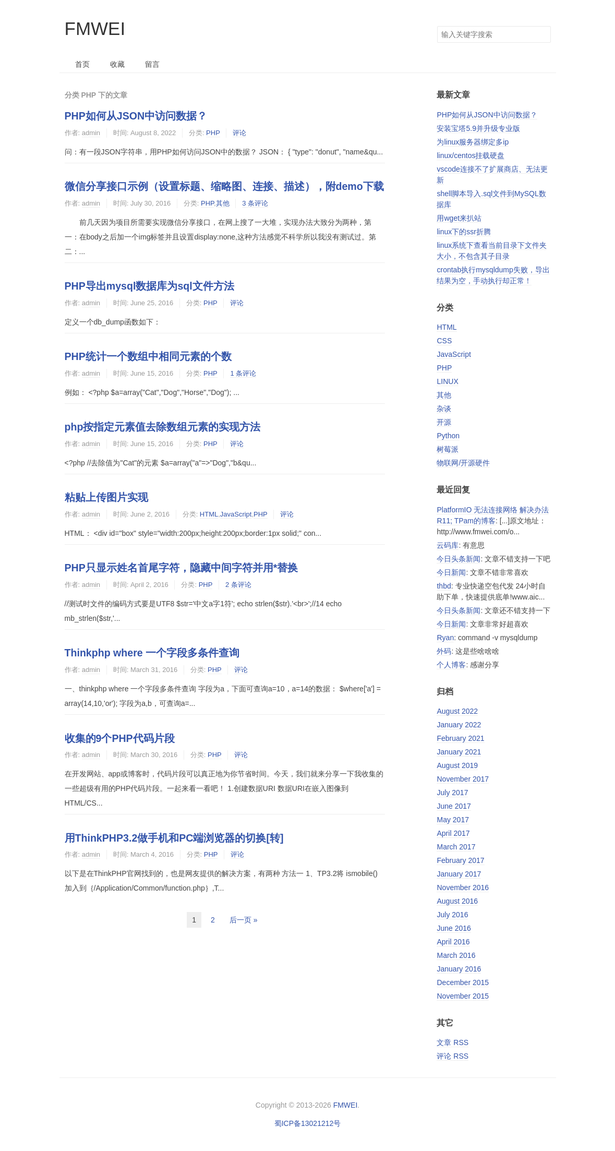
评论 (239, 133)
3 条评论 (255, 203)
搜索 (542, 34)
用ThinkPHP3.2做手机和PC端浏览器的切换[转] (174, 838)
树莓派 (448, 449)
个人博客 (451, 665)
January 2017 (459, 874)
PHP (213, 133)
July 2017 (452, 792)
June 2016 (454, 928)
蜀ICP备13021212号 (307, 1123)
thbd (444, 586)
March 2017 (456, 847)
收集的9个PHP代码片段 (120, 738)
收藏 (117, 64)
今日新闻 (451, 572)
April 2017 (453, 833)
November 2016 (463, 887)
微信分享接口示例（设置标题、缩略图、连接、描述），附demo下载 (224, 186)
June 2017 (454, 806)
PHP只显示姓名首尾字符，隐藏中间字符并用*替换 (181, 567)
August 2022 (457, 711)
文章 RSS (452, 1042)
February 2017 (460, 860)
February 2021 (460, 738)
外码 (444, 651)
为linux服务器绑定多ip (473, 142)
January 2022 (459, 725)
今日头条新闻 (458, 559)
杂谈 (444, 408)
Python (448, 435)
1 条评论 (243, 373)
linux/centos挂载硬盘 (470, 155)
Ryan (445, 637)
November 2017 (463, 779)
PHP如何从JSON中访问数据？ (136, 116)
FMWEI (95, 28)
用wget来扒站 (459, 218)
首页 (82, 64)
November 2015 (463, 996)
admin (91, 133)
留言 (152, 64)
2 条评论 (238, 585)
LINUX (447, 381)
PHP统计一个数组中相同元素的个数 (148, 356)
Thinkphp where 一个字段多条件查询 (152, 652)
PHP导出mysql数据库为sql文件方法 (149, 286)
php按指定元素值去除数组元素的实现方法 (163, 427)
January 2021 (459, 752)
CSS (444, 341)
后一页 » (244, 920)
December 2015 (463, 982)
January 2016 (459, 969)
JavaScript (236, 514)
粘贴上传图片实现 (106, 497)
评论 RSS (452, 1056)
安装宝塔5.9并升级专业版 (478, 128)
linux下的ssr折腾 (463, 231)
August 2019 (457, 765)
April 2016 (453, 942)
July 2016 (452, 914)
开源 (444, 422)
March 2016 (456, 955)
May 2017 (452, 820)
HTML (209, 514)
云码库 (448, 545)
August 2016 (457, 901)
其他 (223, 203)
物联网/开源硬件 (463, 463)
